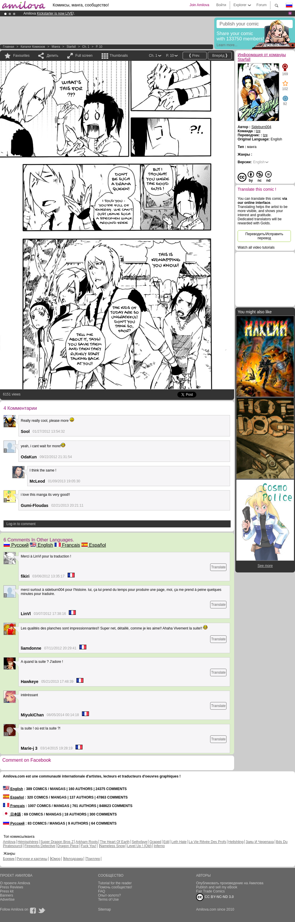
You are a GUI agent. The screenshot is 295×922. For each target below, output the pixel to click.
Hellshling (235, 842)
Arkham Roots (87, 842)
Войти (221, 5)
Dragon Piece (68, 846)
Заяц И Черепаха (260, 842)
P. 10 (99, 46)
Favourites (21, 56)
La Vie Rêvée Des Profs (207, 842)
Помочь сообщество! (115, 887)
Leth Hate (178, 842)
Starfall (71, 46)
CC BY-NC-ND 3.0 (215, 897)
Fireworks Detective (39, 846)
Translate (218, 567)
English (41, 545)
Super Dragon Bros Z (56, 842)
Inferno (159, 846)
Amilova (9, 842)
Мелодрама (73, 859)
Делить (52, 56)
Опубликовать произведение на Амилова (229, 883)
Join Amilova (199, 5)
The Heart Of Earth (114, 842)
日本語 (12, 814)
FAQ (101, 891)
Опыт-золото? (109, 895)
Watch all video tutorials (256, 247)
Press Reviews (11, 887)
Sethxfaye (139, 842)
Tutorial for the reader (115, 883)
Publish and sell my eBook (216, 887)
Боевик (9, 859)
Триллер (93, 859)
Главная (8, 46)
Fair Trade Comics (210, 891)
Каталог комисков (33, 46)
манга (56, 46)
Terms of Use (108, 899)
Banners (6, 895)
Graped (155, 842)
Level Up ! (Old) (139, 846)
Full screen (84, 56)
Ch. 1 (85, 46)
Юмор (56, 859)
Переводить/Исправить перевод (264, 236)
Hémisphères (28, 842)
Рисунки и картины (32, 859)
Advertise (7, 899)
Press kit (6, 891)
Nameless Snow (112, 846)
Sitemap (104, 909)
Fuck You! (88, 846)
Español (93, 545)
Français (67, 545)
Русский (16, 545)
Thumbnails (119, 56)
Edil (166, 842)
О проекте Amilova (15, 883)
